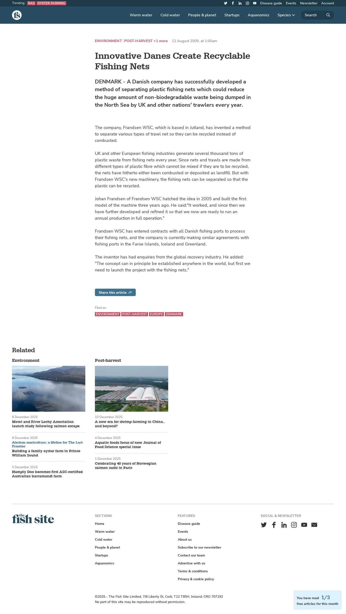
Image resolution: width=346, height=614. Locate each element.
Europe (156, 314)
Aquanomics (258, 15)
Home (99, 523)
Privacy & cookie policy (196, 579)
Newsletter (308, 3)
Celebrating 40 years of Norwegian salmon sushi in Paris (125, 466)
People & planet (202, 15)
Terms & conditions (193, 571)
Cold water (170, 15)
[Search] (317, 15)
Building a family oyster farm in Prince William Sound (46, 453)
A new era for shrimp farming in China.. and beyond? (130, 424)
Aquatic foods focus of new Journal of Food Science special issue (128, 445)
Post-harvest (138, 41)
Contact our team (191, 555)
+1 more (161, 41)
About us (185, 539)
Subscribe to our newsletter (199, 547)
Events (291, 3)
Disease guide (271, 3)
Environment (108, 41)
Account (327, 3)
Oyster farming (51, 3)
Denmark (174, 314)
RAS (31, 3)
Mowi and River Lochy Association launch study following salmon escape (46, 424)
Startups (232, 15)
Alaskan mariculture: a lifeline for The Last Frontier (47, 444)
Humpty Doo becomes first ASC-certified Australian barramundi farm (47, 474)
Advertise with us (191, 563)
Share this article (115, 292)
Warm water (141, 15)
